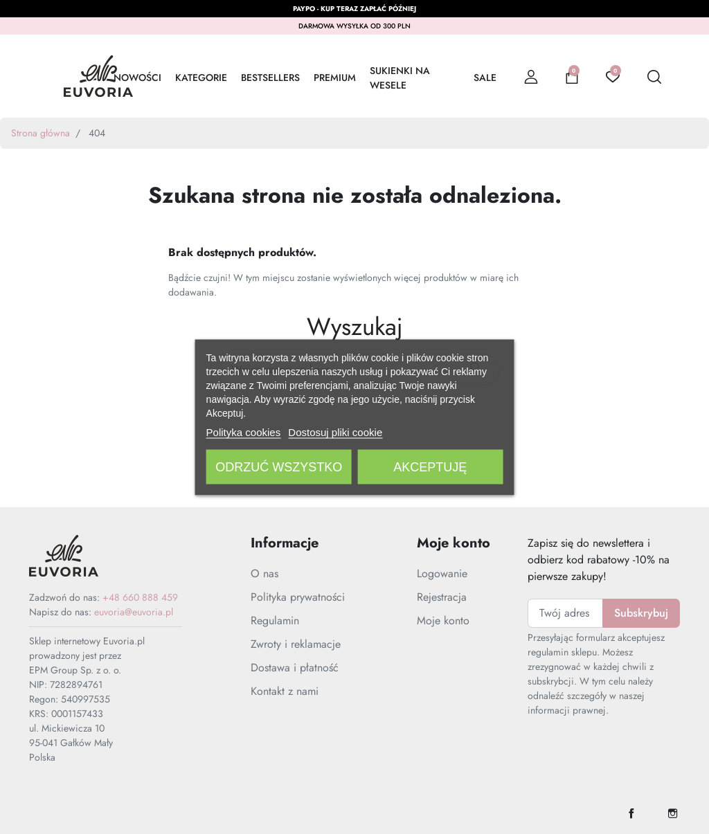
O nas (264, 573)
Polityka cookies (243, 431)
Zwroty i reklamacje (296, 644)
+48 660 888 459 (140, 597)
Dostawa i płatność (295, 668)
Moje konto (443, 620)
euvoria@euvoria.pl (133, 612)
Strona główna (40, 133)
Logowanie (442, 573)
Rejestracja (442, 597)
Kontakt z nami (284, 691)
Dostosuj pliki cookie (335, 431)
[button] (572, 76)
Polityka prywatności (298, 597)
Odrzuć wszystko (278, 466)
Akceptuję (430, 466)
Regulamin (275, 620)
